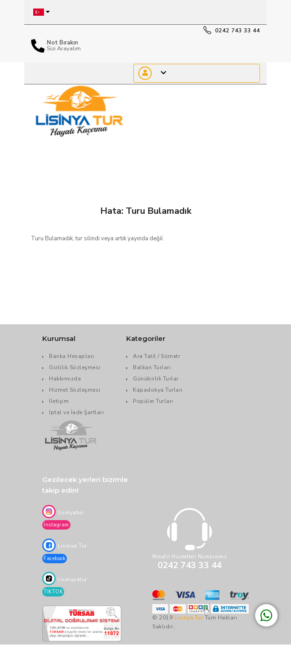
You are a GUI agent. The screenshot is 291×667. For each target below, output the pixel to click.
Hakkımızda (65, 378)
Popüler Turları (153, 401)
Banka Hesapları (71, 356)
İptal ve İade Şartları (76, 412)
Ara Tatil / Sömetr (156, 356)
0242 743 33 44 (231, 30)
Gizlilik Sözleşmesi (75, 367)
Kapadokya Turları (158, 389)
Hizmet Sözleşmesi (75, 389)
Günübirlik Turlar (156, 378)
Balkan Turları (152, 367)
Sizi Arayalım (64, 49)
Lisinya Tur (188, 617)
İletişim (59, 401)
